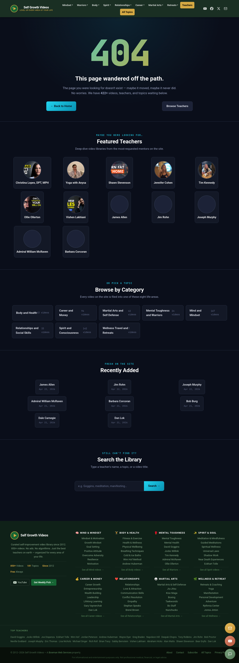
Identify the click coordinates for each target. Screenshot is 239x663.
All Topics (127, 12)
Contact (180, 652)
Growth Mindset (92, 542)
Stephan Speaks (132, 605)
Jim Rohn (198, 637)
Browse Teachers (177, 106)
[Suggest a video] (230, 654)
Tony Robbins (185, 637)
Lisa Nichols (65, 641)
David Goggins (171, 546)
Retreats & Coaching (211, 584)
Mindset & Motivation (93, 538)
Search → (154, 486)
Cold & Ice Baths (132, 555)
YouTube (20, 582)
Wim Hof (75, 637)
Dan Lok (93, 610)
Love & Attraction (132, 588)
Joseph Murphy (35, 641)
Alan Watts (169, 641)
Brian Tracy (104, 641)
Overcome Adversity (93, 555)
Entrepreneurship (93, 588)
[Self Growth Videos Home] (31, 8)
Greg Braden (139, 637)
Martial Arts (155, 5)
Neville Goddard (18, 641)
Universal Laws (211, 551)
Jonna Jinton (211, 610)
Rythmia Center (211, 605)
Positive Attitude (93, 551)
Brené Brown (132, 610)
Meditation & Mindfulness (211, 538)
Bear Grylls (200, 641)
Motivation (93, 563)
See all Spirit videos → (211, 569)
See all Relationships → (132, 616)
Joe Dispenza (48, 637)
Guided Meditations (211, 542)
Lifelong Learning (93, 601)
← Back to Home (61, 106)
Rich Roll (93, 641)
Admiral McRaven (171, 559)
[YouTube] (205, 9)
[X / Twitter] (219, 9)
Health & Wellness (132, 542)
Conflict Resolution (132, 597)
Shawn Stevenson (185, 641)
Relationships (123, 5)
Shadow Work (211, 555)
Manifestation (211, 593)
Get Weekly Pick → (44, 582)
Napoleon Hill (153, 637)
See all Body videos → (132, 569)
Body (95, 5)
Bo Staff (171, 605)
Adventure (211, 601)
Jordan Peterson (89, 637)
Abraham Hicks (154, 641)
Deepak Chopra (168, 637)
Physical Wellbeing (132, 546)
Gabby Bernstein (120, 641)
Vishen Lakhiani (137, 641)
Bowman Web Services (60, 652)
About (169, 652)
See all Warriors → (171, 569)
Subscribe (193, 652)
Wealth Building (93, 593)
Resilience (93, 559)
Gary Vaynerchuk (93, 605)
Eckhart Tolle (211, 563)
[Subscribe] (226, 9)
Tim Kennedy (172, 555)
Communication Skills (132, 593)
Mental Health (171, 542)
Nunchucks (172, 610)
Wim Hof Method (132, 559)
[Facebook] (212, 9)
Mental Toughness (171, 538)
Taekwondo (172, 601)
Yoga (211, 588)
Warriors (82, 5)
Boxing (171, 597)
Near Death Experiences (211, 559)
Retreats (172, 5)
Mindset (67, 5)
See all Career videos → (93, 616)
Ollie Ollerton (172, 563)
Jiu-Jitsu (171, 588)
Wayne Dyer (125, 637)
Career (139, 5)
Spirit (107, 5)
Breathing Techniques (132, 551)
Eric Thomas (51, 641)
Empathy (132, 601)
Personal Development (211, 597)
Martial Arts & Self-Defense (171, 584)
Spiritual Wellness (211, 546)
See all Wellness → (211, 616)
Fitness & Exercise (132, 538)
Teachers (187, 5)
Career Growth (93, 584)
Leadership (93, 597)
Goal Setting (92, 546)
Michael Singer (80, 641)
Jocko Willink (172, 551)
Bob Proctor (210, 637)
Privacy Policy (222, 652)
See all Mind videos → (93, 569)
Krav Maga (171, 593)
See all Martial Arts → (171, 616)
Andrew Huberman (132, 563)
